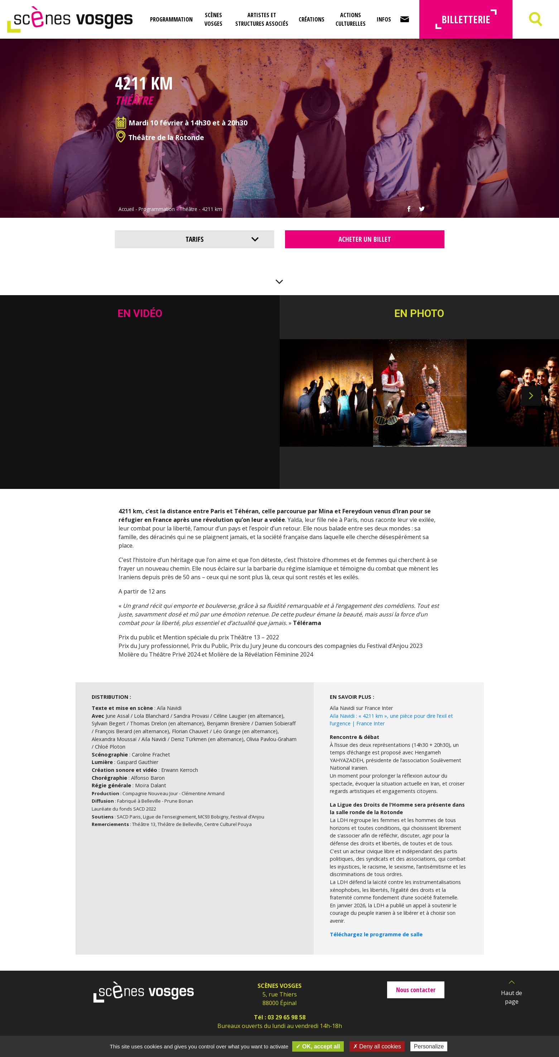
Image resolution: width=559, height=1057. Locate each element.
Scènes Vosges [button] (213, 19)
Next (531, 396)
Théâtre (188, 209)
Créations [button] (311, 19)
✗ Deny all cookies (377, 1046)
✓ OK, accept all (318, 1046)
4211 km (212, 209)
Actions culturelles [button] (351, 19)
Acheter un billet (364, 239)
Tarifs (194, 239)
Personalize (429, 1046)
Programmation (157, 209)
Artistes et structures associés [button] (261, 19)
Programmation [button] (171, 19)
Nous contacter (415, 989)
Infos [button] (384, 19)
